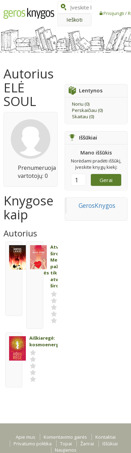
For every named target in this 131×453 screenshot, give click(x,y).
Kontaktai (105, 437)
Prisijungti (114, 13)
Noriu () (80, 104)
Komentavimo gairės (65, 437)
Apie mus (25, 437)
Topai (66, 443)
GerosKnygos (97, 205)
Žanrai (87, 443)
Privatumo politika (33, 443)
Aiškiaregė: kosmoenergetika (50, 341)
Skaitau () (83, 116)
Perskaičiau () (87, 110)
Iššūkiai (110, 443)
